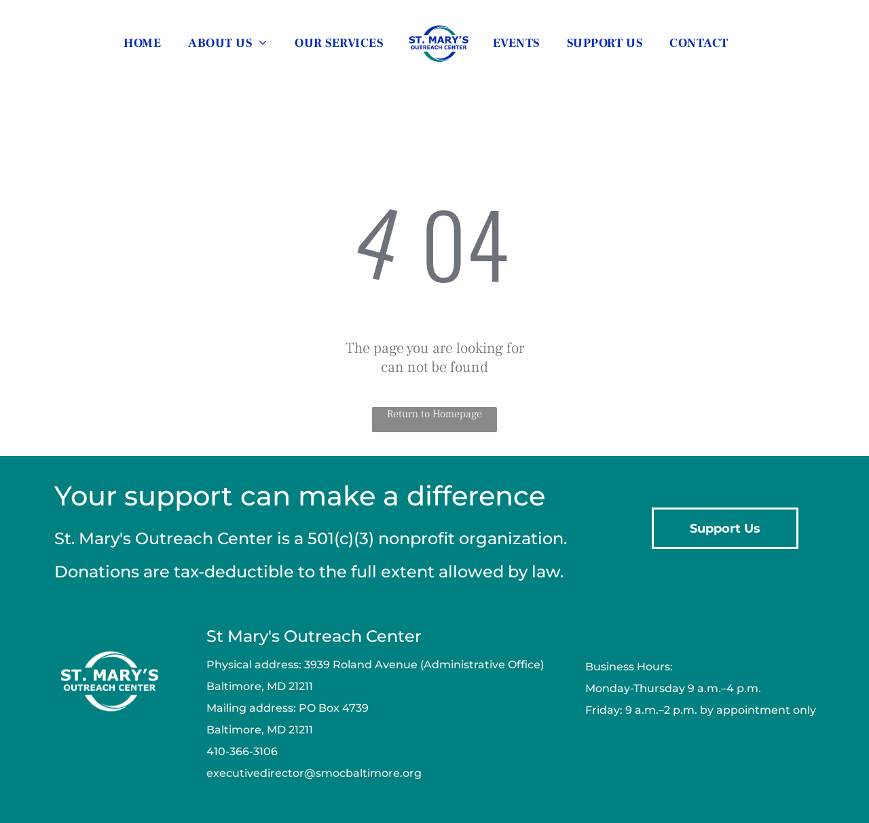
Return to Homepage (434, 414)
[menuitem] (142, 42)
